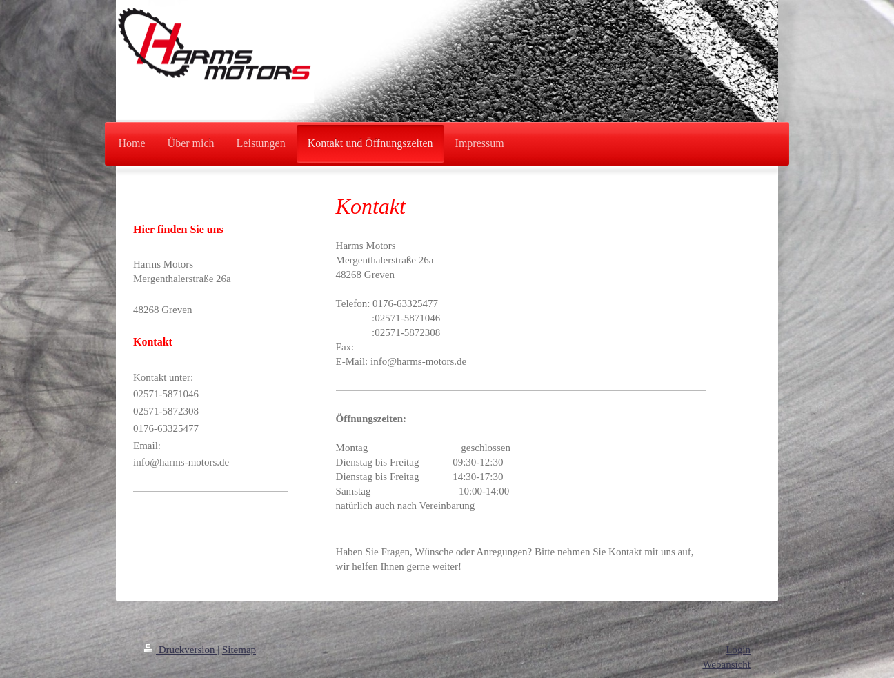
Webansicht (726, 664)
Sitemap (239, 649)
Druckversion (180, 649)
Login (738, 649)
